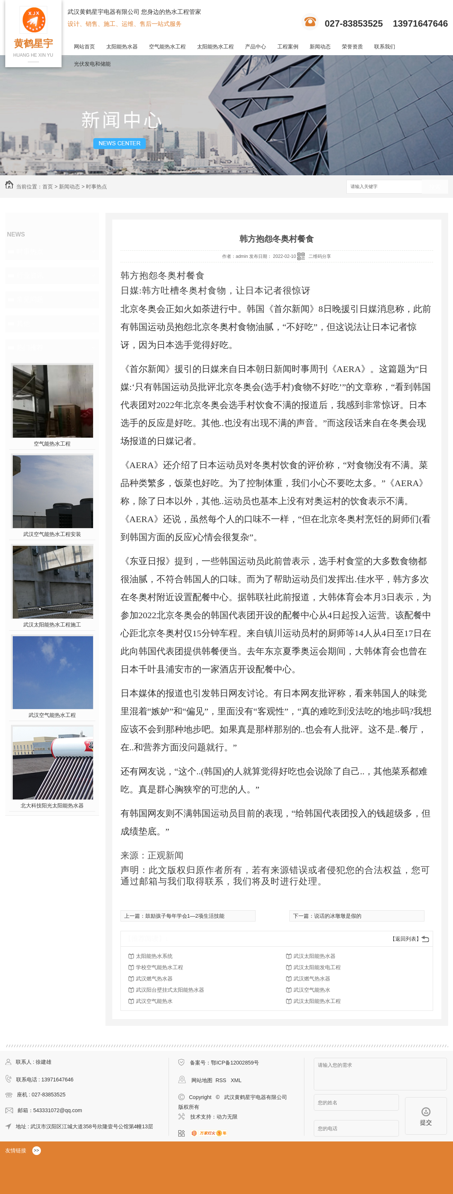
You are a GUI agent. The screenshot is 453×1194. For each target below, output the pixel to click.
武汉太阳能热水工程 (317, 1001)
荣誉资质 (352, 47)
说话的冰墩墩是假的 (337, 916)
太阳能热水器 (122, 47)
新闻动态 (320, 47)
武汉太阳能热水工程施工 (52, 625)
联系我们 (384, 47)
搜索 (435, 187)
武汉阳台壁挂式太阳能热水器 (170, 990)
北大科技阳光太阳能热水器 (52, 806)
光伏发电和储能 (92, 64)
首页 (47, 187)
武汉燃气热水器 (154, 979)
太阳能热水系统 (154, 956)
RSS (221, 1080)
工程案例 (287, 47)
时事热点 (96, 187)
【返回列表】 (405, 939)
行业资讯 (30, 275)
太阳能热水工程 (215, 47)
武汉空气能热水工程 (52, 715)
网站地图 (201, 1080)
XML (236, 1080)
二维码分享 (320, 256)
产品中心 (255, 47)
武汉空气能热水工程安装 (52, 534)
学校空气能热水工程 (159, 967)
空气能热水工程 (167, 47)
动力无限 (227, 1117)
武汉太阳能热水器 (314, 956)
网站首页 (84, 47)
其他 (23, 323)
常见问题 (30, 299)
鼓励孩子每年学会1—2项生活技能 (185, 916)
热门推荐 (30, 347)
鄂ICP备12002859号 (235, 1063)
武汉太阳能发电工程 (317, 967)
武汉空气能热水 (311, 990)
